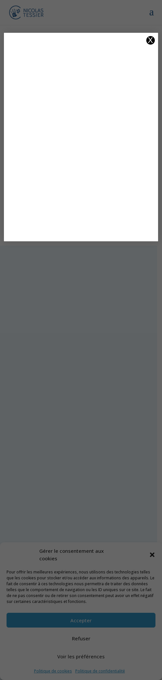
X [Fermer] (150, 40)
